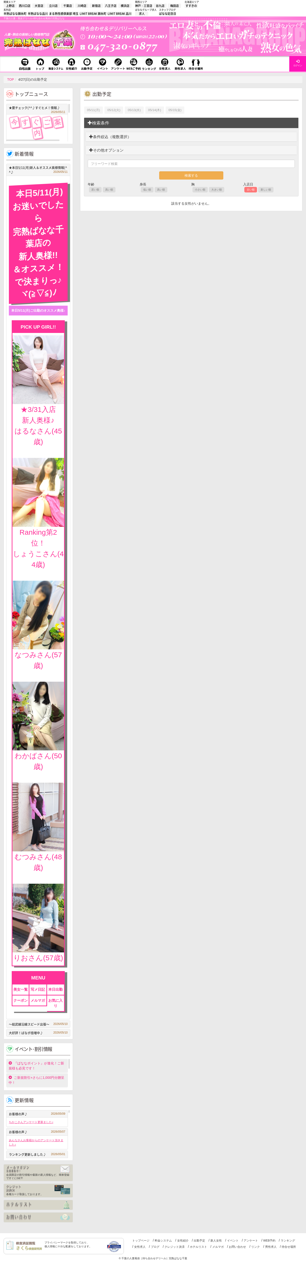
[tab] (191, 123)
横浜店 (125, 6)
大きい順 (216, 189)
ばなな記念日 (167, 13)
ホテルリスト (198, 1246)
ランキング (288, 1240)
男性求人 (271, 1246)
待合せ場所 (289, 1246)
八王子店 (110, 6)
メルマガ (218, 1246)
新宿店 (96, 6)
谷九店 (160, 6)
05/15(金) (175, 110)
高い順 (109, 189)
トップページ (140, 1240)
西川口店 (24, 6)
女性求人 (140, 1246)
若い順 (95, 189)
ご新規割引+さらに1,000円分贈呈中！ (36, 1080)
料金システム (163, 1240)
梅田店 (174, 6)
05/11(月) (93, 110)
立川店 (53, 6)
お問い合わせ (237, 1246)
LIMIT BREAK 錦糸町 (93, 13)
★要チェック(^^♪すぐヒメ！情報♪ (37, 108)
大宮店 (39, 6)
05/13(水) (134, 110)
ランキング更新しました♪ (37, 1154)
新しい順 (266, 189)
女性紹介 (183, 1240)
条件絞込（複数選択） (110, 137)
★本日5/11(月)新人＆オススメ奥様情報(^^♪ (38, 169)
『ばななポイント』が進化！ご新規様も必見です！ (36, 1065)
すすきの (191, 6)
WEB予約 (269, 1240)
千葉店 (67, 6)
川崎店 (82, 6)
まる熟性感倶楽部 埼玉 (63, 13)
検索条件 (98, 122)
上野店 (10, 6)
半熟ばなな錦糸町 (15, 13)
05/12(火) (113, 110)
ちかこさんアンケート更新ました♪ (31, 1122)
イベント (233, 1240)
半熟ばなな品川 (38, 13)
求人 (142, 13)
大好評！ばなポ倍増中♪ (38, 1032)
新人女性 (216, 1240)
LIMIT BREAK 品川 (119, 13)
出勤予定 (199, 1240)
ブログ (155, 1246)
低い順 (147, 189)
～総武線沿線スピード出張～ (38, 1024)
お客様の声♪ (37, 1114)
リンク (255, 1246)
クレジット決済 (174, 1246)
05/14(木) (154, 110)
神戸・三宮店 (143, 6)
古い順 (251, 189)
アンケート (251, 1240)
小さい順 (200, 189)
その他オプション (106, 150)
